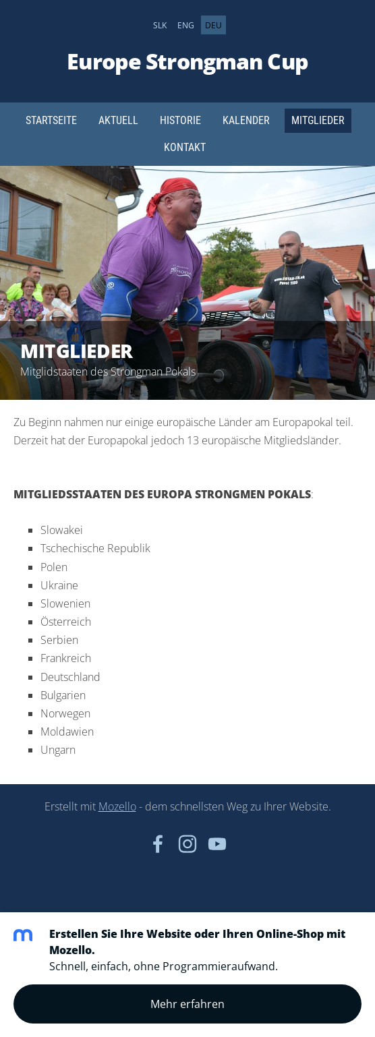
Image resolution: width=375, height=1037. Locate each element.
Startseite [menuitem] (51, 120)
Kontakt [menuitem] (185, 147)
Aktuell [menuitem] (118, 120)
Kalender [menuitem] (246, 120)
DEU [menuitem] (213, 25)
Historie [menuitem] (180, 120)
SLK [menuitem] (160, 25)
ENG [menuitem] (185, 25)
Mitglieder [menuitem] (318, 120)
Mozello (117, 806)
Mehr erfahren (187, 1004)
